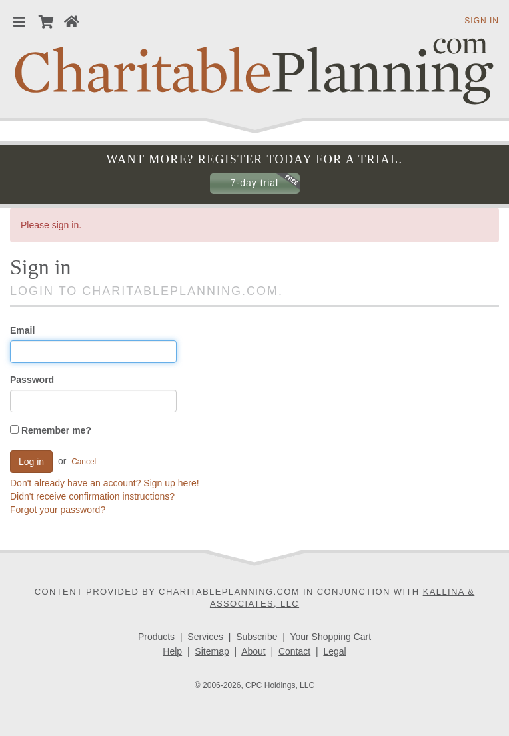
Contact (294, 651)
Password (32, 379)
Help (172, 651)
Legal (334, 651)
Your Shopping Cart (330, 636)
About (253, 651)
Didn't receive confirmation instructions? (92, 496)
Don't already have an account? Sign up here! (104, 483)
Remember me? (50, 430)
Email (22, 330)
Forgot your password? (57, 509)
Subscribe (256, 636)
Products (156, 636)
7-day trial (254, 182)
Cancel (83, 461)
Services (205, 636)
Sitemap (212, 651)
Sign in (481, 20)
